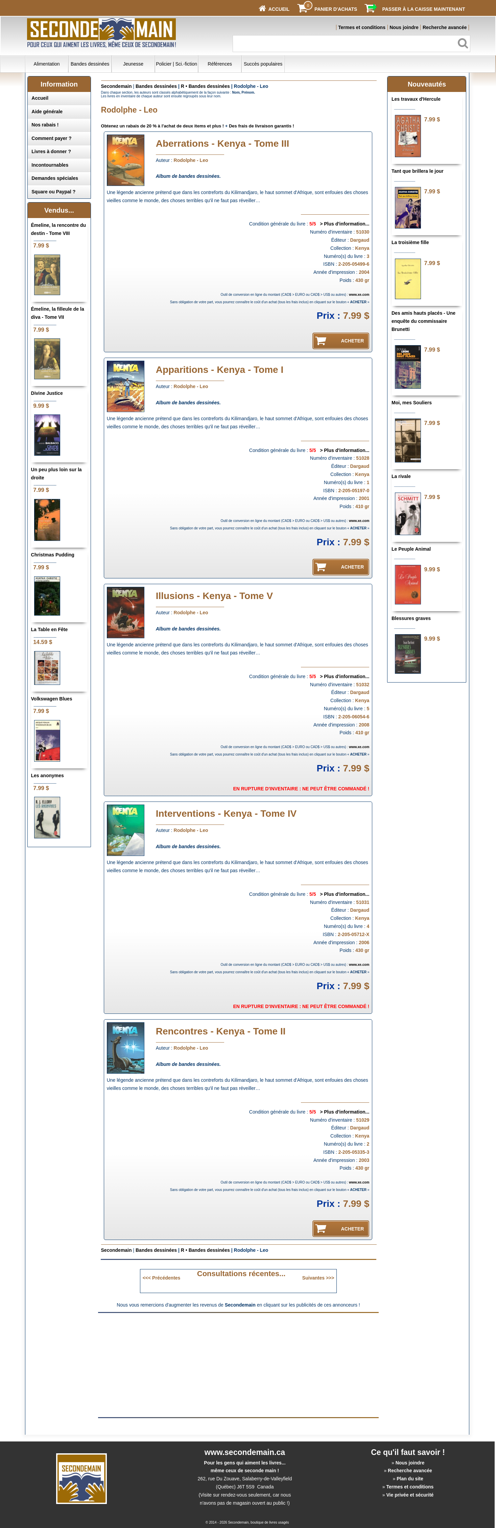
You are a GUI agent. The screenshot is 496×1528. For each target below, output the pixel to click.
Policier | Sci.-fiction (176, 64)
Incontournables (49, 165)
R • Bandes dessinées (205, 86)
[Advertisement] (181, 1364)
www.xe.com (359, 294)
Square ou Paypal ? (53, 191)
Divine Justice (47, 393)
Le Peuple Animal (411, 549)
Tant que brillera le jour (418, 171)
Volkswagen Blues (51, 698)
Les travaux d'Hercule (416, 99)
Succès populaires (263, 64)
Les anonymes (47, 775)
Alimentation (47, 64)
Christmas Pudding (52, 554)
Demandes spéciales (54, 178)
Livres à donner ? (51, 151)
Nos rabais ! (44, 124)
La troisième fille (410, 242)
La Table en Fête (49, 629)
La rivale (401, 476)
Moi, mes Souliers (412, 402)
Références (220, 64)
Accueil (39, 98)
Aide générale (47, 111)
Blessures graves (411, 618)
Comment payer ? (51, 138)
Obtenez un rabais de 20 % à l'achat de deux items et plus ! (162, 125)
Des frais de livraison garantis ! (261, 125)
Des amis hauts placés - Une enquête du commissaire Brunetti (423, 321)
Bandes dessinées (90, 64)
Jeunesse (133, 64)
